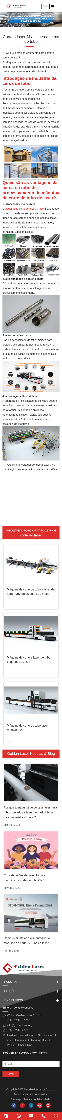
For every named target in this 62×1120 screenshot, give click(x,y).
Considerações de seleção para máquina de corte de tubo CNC (24, 878)
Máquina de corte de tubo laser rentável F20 (27, 728)
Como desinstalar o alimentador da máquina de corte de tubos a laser (27, 940)
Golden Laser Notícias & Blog (31, 754)
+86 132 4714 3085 (18, 1030)
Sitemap (16, 1099)
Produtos (31, 982)
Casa (5, 16)
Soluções (17, 16)
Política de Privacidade (36, 1099)
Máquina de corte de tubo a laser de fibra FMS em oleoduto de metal (31, 591)
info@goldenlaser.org (19, 1025)
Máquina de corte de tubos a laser (24, 208)
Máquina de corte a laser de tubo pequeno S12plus (28, 659)
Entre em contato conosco (17, 1007)
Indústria (31, 16)
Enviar (11, 1074)
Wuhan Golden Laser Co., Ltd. (38, 1089)
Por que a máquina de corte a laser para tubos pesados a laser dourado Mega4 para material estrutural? (30, 812)
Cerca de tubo (47, 16)
